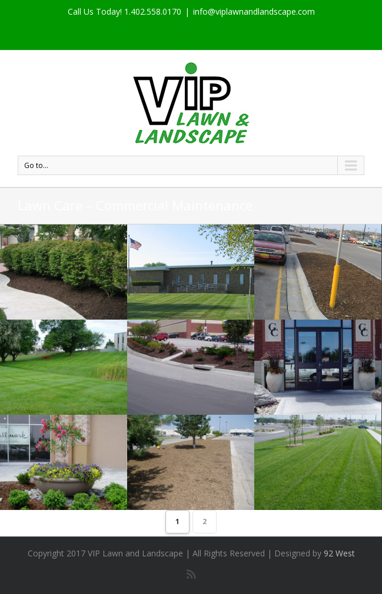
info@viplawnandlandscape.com (254, 11)
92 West (339, 553)
